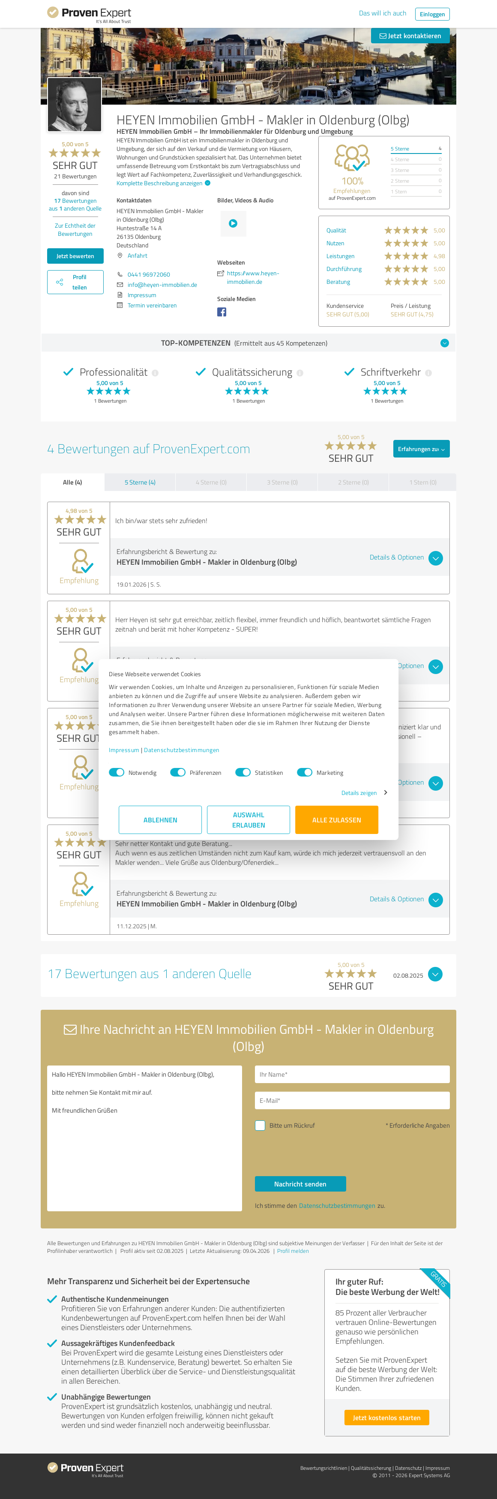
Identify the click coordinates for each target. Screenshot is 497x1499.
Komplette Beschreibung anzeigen (162, 183)
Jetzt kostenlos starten (387, 1417)
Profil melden (293, 1251)
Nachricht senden (300, 1184)
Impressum (134, 750)
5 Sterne (400, 148)
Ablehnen (160, 820)
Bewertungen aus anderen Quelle (75, 204)
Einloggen (432, 14)
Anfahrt (137, 255)
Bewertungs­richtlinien (323, 1468)
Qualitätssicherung (371, 1468)
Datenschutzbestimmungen (192, 750)
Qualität (336, 230)
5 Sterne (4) (140, 482)
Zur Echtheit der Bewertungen (75, 229)
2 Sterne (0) (353, 482)
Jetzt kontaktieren (410, 35)
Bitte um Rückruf (292, 1125)
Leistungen (340, 256)
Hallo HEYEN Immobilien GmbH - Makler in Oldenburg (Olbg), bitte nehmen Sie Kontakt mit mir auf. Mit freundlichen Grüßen (144, 1138)
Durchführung (344, 269)
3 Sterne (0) (282, 482)
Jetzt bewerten (75, 256)
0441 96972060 (149, 274)
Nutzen (335, 243)
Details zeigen (349, 793)
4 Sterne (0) (211, 482)
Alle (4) (72, 482)
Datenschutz (408, 1468)
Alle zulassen (336, 820)
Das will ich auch (383, 13)
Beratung (338, 281)
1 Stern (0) (423, 482)
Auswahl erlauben (248, 820)
